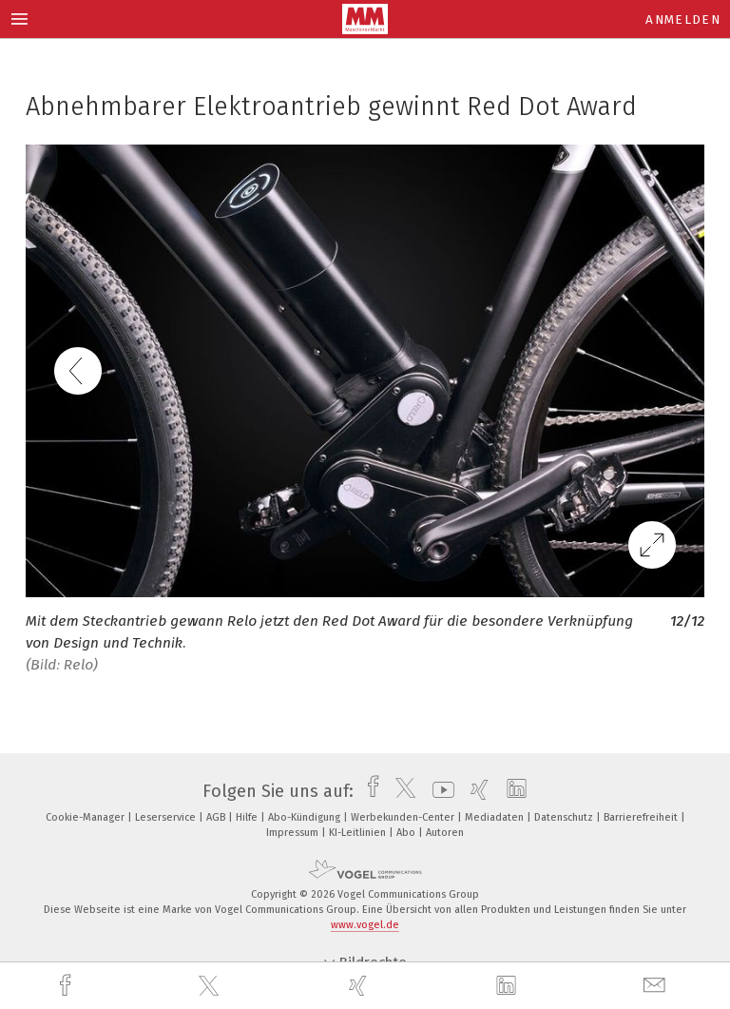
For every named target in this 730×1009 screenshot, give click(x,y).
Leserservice (167, 817)
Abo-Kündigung (305, 817)
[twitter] (211, 986)
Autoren (445, 832)
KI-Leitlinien (359, 832)
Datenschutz (565, 817)
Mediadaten (496, 817)
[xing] (360, 986)
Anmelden (682, 19)
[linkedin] (508, 986)
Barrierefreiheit (642, 817)
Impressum (293, 832)
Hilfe (248, 817)
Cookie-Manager (86, 817)
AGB (217, 817)
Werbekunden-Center (404, 817)
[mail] (657, 985)
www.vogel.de (365, 925)
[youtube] (438, 791)
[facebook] (67, 985)
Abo (407, 832)
